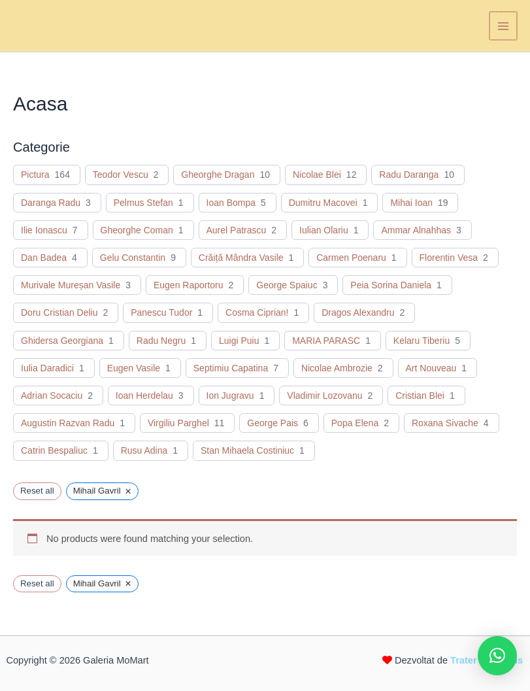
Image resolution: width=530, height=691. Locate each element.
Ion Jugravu (230, 395)
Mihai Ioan (411, 202)
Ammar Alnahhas (416, 230)
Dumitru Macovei (323, 202)
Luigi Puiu (239, 340)
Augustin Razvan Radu (67, 423)
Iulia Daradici (47, 368)
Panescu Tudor (161, 312)
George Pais (272, 423)
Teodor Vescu (120, 174)
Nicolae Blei (317, 174)
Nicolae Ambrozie (337, 368)
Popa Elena (354, 423)
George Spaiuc (286, 285)
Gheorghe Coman (137, 230)
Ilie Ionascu (44, 230)
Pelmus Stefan (143, 202)
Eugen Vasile (133, 368)
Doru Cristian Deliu (59, 312)
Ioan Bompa (231, 202)
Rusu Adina (144, 450)
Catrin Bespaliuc (54, 450)
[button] (497, 655)
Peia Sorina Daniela (390, 285)
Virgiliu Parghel (178, 423)
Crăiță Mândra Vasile (241, 257)
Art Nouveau (431, 368)
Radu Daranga (409, 174)
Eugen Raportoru (189, 285)
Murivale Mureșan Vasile (70, 285)
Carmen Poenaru (351, 257)
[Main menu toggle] (504, 25)
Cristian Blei (419, 395)
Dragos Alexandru (358, 312)
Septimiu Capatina (230, 368)
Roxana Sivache (445, 423)
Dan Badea (44, 257)
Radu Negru (161, 340)
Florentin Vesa (449, 257)
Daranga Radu (50, 202)
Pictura (35, 174)
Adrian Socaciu (51, 395)
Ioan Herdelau (144, 395)
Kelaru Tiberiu (421, 340)
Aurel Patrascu (237, 230)
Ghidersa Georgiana (62, 340)
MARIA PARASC (326, 340)
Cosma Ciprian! (256, 312)
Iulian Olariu (323, 230)
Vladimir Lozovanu (324, 395)
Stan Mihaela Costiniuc (247, 450)
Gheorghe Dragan (217, 174)
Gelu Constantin (132, 257)
